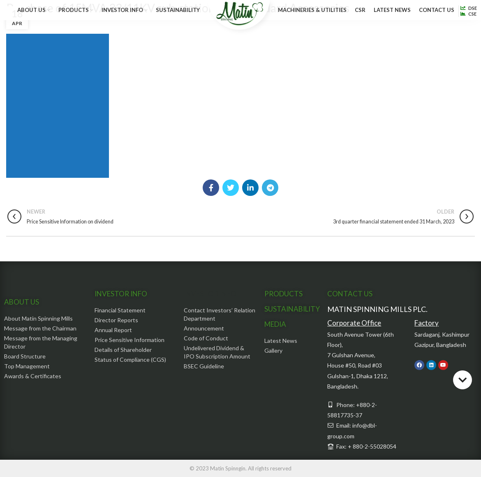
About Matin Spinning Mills (38, 318)
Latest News (280, 340)
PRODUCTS (283, 293)
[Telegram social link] (270, 187)
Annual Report (113, 329)
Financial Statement (120, 310)
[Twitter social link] (230, 187)
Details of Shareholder (123, 349)
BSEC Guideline (204, 366)
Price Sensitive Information (129, 339)
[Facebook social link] (211, 187)
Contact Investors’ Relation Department (219, 314)
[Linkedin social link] (250, 187)
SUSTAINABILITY (292, 309)
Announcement (204, 328)
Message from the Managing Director (40, 342)
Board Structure (25, 356)
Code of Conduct (206, 338)
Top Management (27, 366)
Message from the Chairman (40, 328)
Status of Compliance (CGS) (130, 359)
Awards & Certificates (32, 375)
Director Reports (116, 319)
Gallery (273, 350)
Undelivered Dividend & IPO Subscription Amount (217, 352)
